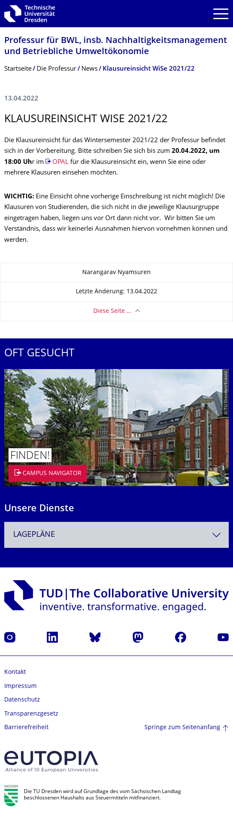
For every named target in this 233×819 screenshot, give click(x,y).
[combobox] (116, 535)
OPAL (60, 162)
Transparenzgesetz (31, 714)
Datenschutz (22, 700)
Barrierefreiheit (26, 727)
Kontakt (15, 672)
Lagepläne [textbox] (34, 534)
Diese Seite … (112, 311)
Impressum (20, 686)
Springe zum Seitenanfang (182, 727)
